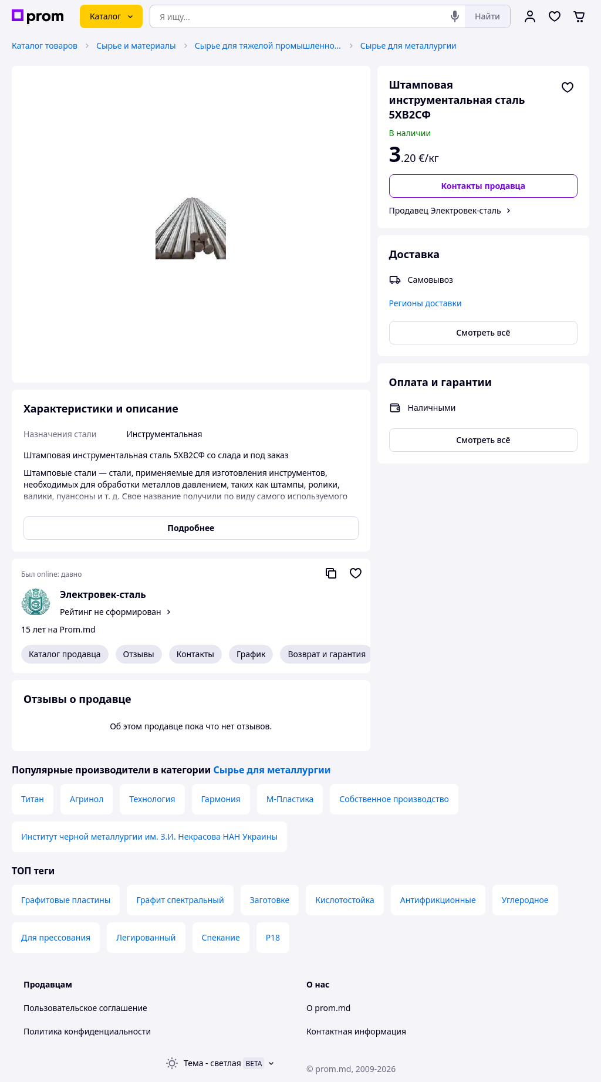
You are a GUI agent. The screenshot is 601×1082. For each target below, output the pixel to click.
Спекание (221, 937)
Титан (32, 798)
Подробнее (190, 527)
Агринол (86, 798)
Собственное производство (394, 798)
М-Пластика (290, 798)
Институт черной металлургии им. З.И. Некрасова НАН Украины (149, 836)
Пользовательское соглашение (85, 1007)
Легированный (145, 937)
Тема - (212, 1063)
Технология (152, 798)
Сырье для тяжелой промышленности (268, 45)
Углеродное (525, 899)
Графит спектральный (180, 899)
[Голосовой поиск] (455, 16)
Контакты (195, 654)
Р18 (273, 937)
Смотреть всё (483, 332)
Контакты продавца (483, 185)
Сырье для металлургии (408, 45)
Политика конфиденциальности (87, 1031)
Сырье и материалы (136, 45)
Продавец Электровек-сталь (445, 210)
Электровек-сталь (103, 594)
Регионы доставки (425, 303)
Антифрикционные (438, 899)
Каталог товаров (44, 45)
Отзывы (138, 654)
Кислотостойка (344, 899)
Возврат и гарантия (327, 654)
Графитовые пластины (65, 899)
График (251, 654)
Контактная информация (356, 1031)
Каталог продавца (65, 654)
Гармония (221, 798)
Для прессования (55, 937)
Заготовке (269, 899)
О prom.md (328, 1007)
